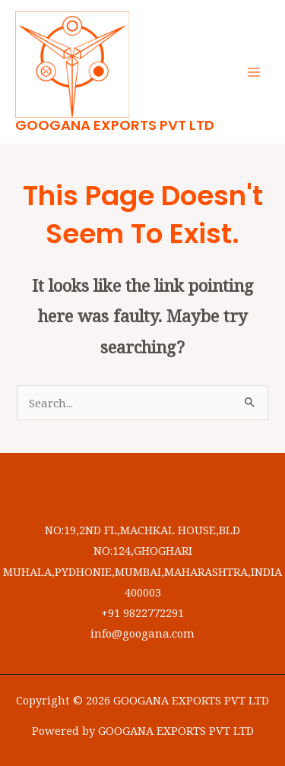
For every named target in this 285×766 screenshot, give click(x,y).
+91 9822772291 (142, 612)
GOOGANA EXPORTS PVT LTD (114, 125)
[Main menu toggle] (254, 72)
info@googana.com (142, 633)
